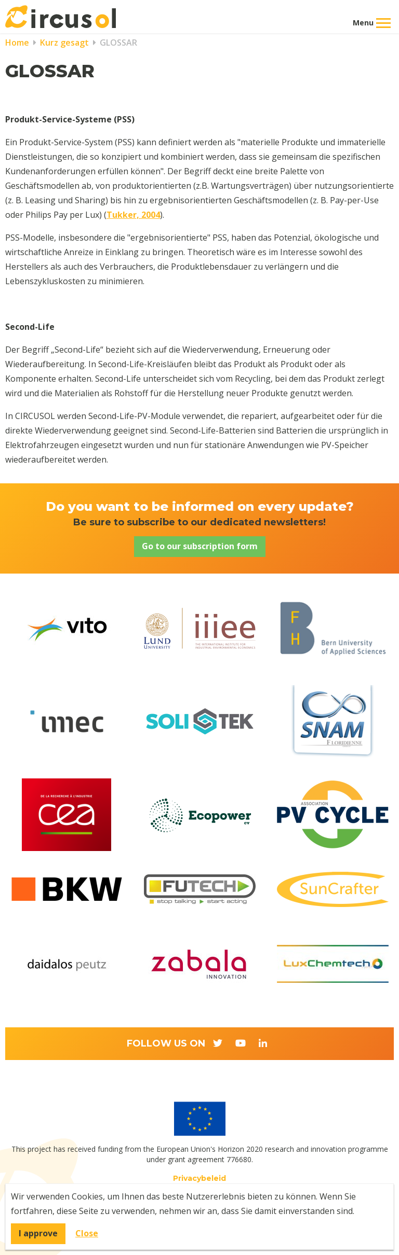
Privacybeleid (199, 1178)
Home (17, 42)
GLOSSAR (117, 42)
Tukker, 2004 (133, 214)
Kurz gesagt (63, 42)
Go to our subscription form (200, 546)
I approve (38, 1233)
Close (86, 1233)
